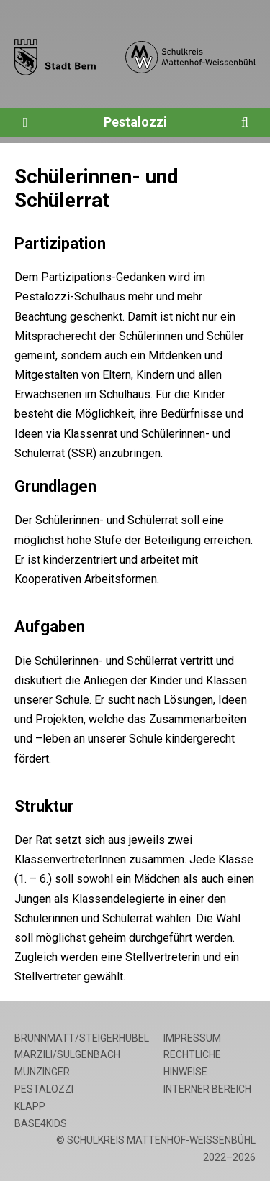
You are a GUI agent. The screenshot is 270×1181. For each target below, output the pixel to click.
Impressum (192, 1038)
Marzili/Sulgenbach (67, 1054)
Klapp (29, 1106)
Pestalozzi (135, 121)
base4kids (40, 1123)
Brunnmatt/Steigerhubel (81, 1038)
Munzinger (42, 1071)
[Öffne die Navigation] (25, 122)
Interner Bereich (207, 1089)
